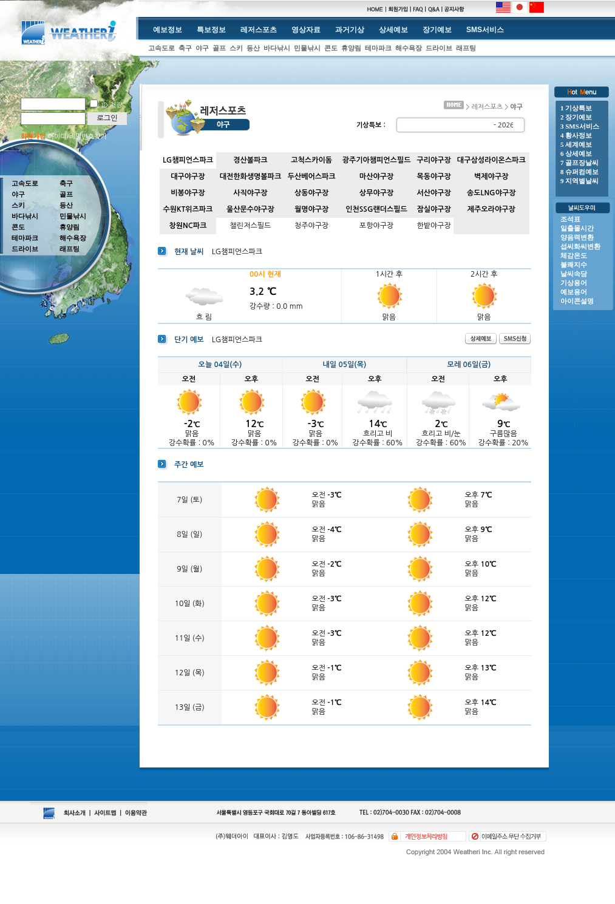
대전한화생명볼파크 (251, 176)
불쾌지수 (573, 264)
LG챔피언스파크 (188, 160)
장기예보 (437, 29)
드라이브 (439, 48)
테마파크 (378, 48)
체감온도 (573, 255)
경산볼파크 (250, 160)
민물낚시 (307, 48)
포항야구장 (376, 225)
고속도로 (161, 48)
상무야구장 (376, 193)
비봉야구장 (188, 193)
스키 (236, 48)
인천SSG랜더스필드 (376, 209)
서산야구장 (433, 193)
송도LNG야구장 (491, 193)
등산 (253, 48)
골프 (219, 48)
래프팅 (466, 48)
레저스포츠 (258, 29)
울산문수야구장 (250, 209)
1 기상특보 (576, 108)
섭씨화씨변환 (580, 246)
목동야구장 (433, 176)
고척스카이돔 (311, 160)
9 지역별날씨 (579, 180)
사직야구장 (250, 193)
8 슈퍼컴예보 (579, 171)
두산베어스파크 (312, 176)
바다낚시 (276, 48)
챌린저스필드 (250, 225)
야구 (202, 48)
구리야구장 (433, 160)
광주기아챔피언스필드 (376, 160)
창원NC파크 (187, 225)
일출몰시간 (577, 228)
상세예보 (393, 29)
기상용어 (573, 282)
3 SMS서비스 (579, 126)
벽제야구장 (491, 176)
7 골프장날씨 (579, 162)
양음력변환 (577, 237)
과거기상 (349, 29)
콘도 (331, 48)
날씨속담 (573, 273)
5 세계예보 (576, 144)
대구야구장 (188, 176)
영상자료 (306, 29)
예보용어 (573, 291)
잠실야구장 (433, 209)
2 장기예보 (576, 117)
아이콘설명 (577, 301)
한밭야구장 (433, 225)
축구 (185, 48)
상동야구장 (311, 193)
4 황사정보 (576, 135)
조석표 (570, 219)
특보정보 (211, 29)
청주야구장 (311, 225)
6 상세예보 (576, 153)
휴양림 (351, 48)
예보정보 (167, 29)
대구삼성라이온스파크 (491, 160)
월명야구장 (311, 209)
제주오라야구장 (491, 209)
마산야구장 (376, 176)
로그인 (107, 118)
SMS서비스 (485, 29)
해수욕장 (408, 48)
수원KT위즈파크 (187, 209)
